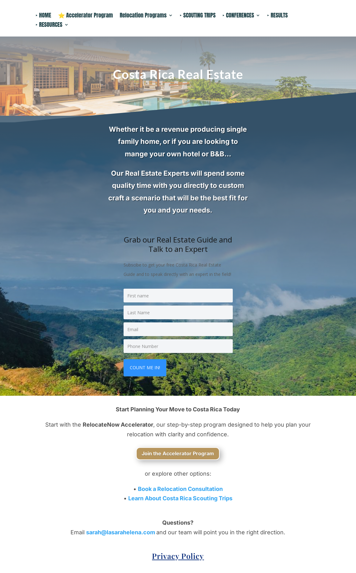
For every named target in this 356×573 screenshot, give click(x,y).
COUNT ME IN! (145, 367)
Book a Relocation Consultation (180, 489)
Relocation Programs (143, 16)
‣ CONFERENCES (238, 16)
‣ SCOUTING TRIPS (198, 16)
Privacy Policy (178, 556)
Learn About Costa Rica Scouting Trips (180, 498)
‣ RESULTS (277, 16)
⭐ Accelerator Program (85, 16)
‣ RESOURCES (49, 25)
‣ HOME (43, 16)
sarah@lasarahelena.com (121, 532)
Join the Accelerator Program (178, 453)
